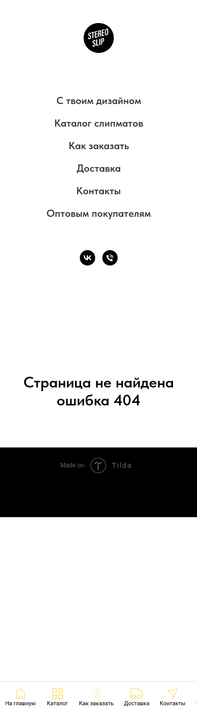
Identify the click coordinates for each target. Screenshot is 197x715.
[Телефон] (110, 257)
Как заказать (99, 145)
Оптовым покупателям (99, 213)
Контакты (98, 191)
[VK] (87, 257)
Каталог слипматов (98, 123)
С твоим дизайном (98, 100)
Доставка (99, 168)
